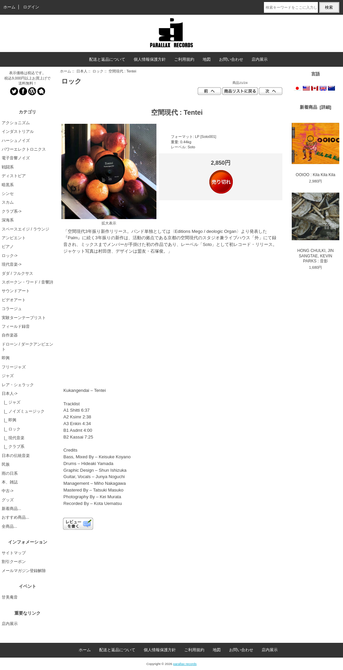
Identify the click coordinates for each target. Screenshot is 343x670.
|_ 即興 (9, 420)
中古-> (7, 490)
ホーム (9, 7)
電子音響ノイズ (16, 158)
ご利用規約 (184, 59)
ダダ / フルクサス (17, 273)
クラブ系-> (11, 211)
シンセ (8, 193)
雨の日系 (10, 473)
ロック (98, 71)
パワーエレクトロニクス (24, 149)
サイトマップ (14, 553)
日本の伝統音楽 (16, 455)
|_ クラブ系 (13, 446)
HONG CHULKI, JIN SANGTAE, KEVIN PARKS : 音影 (315, 228)
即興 (6, 358)
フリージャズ (14, 367)
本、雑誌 (10, 482)
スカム (8, 202)
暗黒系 (8, 185)
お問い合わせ (231, 59)
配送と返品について (107, 59)
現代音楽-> (11, 264)
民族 (6, 464)
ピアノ (8, 246)
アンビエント (14, 238)
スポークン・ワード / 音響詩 (27, 282)
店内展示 (260, 59)
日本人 (81, 71)
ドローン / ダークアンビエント (27, 347)
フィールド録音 (16, 326)
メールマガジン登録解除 (24, 570)
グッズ (8, 500)
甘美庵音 (10, 597)
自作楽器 (10, 335)
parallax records (185, 664)
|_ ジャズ (11, 402)
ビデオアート (14, 300)
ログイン (31, 7)
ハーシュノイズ (16, 140)
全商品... (9, 526)
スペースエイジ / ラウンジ (25, 229)
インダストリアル (18, 131)
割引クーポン (14, 561)
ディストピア (14, 175)
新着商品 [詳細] (315, 107)
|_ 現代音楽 (13, 437)
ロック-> (9, 255)
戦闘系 (8, 167)
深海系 (8, 220)
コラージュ (12, 308)
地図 (207, 59)
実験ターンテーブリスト (24, 317)
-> (9, 393)
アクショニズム (16, 122)
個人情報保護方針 (150, 59)
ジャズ (8, 375)
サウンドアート (16, 291)
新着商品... (11, 508)
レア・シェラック (18, 384)
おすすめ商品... (15, 517)
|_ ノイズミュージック (23, 411)
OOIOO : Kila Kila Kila (315, 150)
